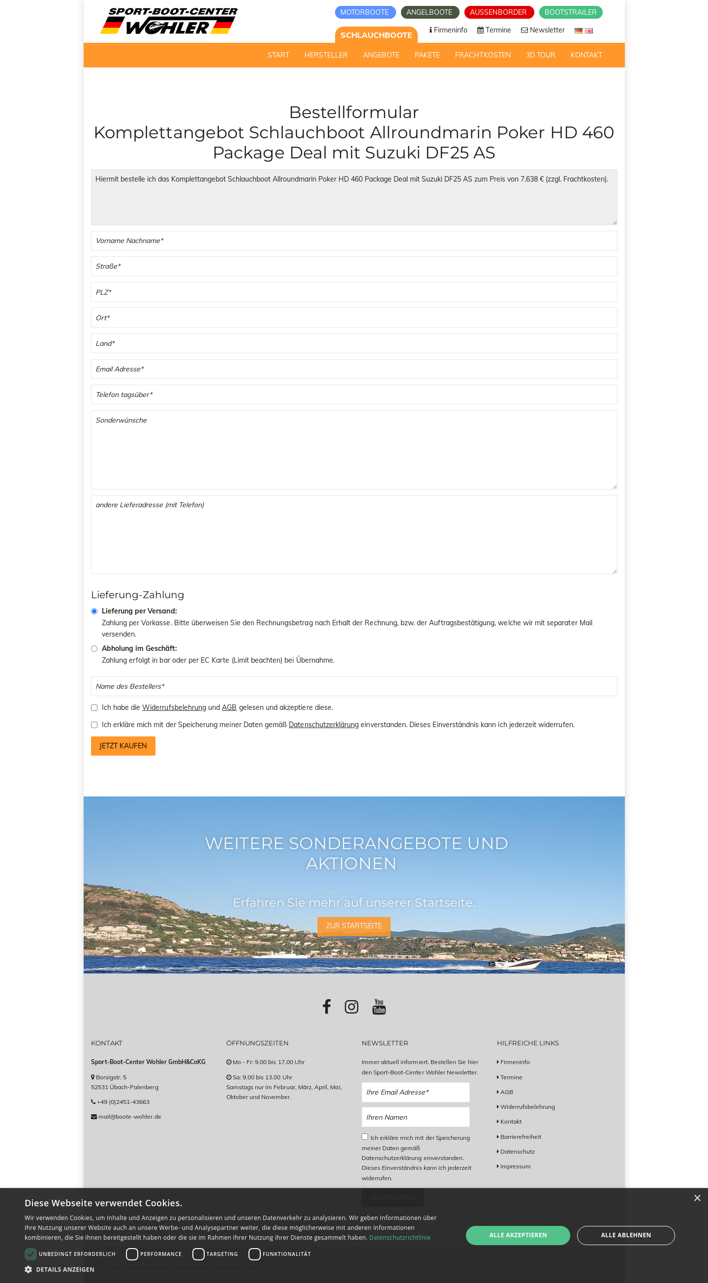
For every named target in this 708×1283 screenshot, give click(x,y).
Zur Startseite (354, 925)
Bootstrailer (571, 12)
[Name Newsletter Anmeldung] (416, 1117)
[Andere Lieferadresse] (354, 534)
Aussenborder (499, 12)
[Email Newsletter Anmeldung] (416, 1092)
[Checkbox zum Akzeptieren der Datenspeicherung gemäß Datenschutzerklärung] (365, 1136)
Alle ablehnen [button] (626, 1235)
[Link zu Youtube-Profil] (379, 1006)
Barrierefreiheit (521, 1136)
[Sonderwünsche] (354, 449)
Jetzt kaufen (123, 745)
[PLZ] (354, 292)
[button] (237, 1269)
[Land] (354, 343)
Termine (511, 1077)
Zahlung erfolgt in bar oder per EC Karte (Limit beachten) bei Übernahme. (218, 654)
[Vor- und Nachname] (354, 241)
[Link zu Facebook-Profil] (326, 1006)
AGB (229, 707)
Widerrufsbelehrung (174, 707)
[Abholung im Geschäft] (94, 648)
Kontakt (511, 1121)
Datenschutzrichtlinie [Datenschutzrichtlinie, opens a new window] (400, 1237)
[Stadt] (354, 317)
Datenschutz (517, 1151)
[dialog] (354, 1235)
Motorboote (365, 12)
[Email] (354, 369)
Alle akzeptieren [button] (519, 1235)
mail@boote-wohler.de (129, 1116)
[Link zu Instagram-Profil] (351, 1006)
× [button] (697, 1198)
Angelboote (430, 12)
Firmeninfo (515, 1062)
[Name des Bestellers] (354, 686)
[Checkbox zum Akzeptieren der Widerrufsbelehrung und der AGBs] (94, 707)
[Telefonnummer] (354, 395)
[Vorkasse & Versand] (94, 611)
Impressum (515, 1166)
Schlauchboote (376, 35)
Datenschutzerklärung (324, 724)
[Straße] (354, 266)
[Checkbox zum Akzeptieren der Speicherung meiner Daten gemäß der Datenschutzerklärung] (94, 725)
